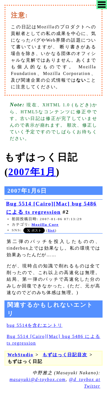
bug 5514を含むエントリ (35, 325)
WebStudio (20, 354)
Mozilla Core (45, 224)
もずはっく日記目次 (65, 354)
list (51, 230)
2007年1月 (32, 172)
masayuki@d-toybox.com (37, 379)
